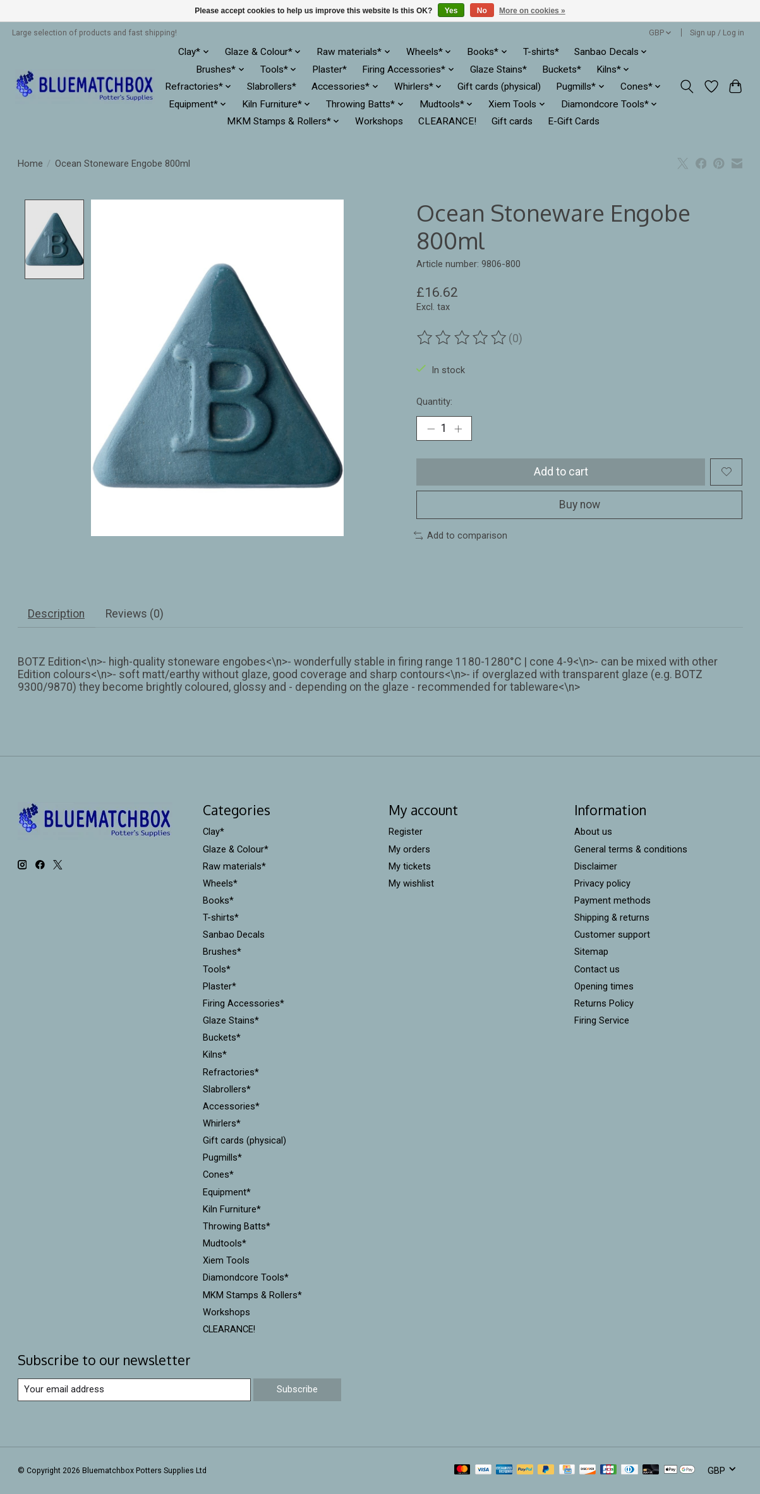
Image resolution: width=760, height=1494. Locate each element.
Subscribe (297, 1389)
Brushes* (222, 951)
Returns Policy (604, 1003)
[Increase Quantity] (458, 429)
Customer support (612, 934)
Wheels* (220, 883)
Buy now (579, 504)
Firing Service (601, 1020)
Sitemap (591, 951)
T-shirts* (541, 51)
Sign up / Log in (717, 32)
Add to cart (561, 471)
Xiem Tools (226, 1260)
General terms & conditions (630, 849)
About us (593, 831)
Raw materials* (234, 866)
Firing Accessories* (243, 1003)
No (482, 10)
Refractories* (231, 1072)
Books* (218, 900)
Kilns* (215, 1054)
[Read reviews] (462, 338)
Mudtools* (224, 1243)
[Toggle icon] (686, 86)
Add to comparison (461, 535)
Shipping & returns (611, 917)
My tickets (410, 866)
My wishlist (411, 883)
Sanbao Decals (234, 934)
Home (30, 163)
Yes (451, 10)
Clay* (213, 831)
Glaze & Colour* (235, 849)
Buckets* (561, 69)
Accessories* (231, 1106)
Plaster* (329, 69)
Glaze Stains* (498, 69)
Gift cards (512, 121)
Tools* (217, 969)
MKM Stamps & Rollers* (252, 1295)
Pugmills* (222, 1157)
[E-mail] (134, 1389)
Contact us (597, 969)
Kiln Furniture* (232, 1209)
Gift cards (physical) (499, 86)
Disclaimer (595, 866)
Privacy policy (602, 883)
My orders (409, 849)
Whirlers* (222, 1123)
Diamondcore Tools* (246, 1277)
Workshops (379, 121)
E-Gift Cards (574, 121)
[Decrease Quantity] (430, 429)
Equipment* (227, 1192)
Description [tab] (56, 613)
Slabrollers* (271, 86)
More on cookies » (532, 10)
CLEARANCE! (447, 121)
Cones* (218, 1174)
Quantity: (434, 401)
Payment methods (612, 900)
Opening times (604, 986)
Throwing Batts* (236, 1226)
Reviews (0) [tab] (135, 613)
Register (406, 831)
